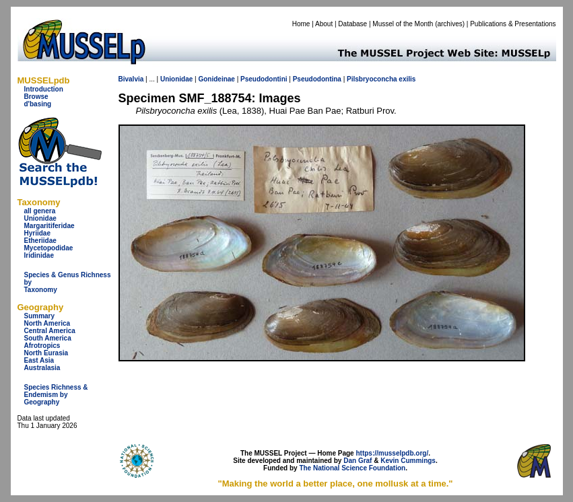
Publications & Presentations (512, 24)
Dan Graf (357, 460)
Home (301, 24)
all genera (40, 211)
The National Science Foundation (352, 468)
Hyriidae (37, 233)
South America (47, 338)
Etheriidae (40, 240)
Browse (36, 96)
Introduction (43, 89)
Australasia (42, 367)
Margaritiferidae (49, 225)
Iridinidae (39, 255)
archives (449, 24)
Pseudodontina (317, 79)
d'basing (38, 104)
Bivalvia (131, 79)
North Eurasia (46, 353)
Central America (49, 330)
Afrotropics (42, 345)
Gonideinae (216, 79)
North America (47, 323)
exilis (407, 79)
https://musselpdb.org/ (392, 453)
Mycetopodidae (48, 248)
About (324, 24)
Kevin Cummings (408, 460)
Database (352, 24)
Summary (39, 316)
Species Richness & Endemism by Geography (56, 395)
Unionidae (40, 218)
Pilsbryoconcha (372, 79)
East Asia (39, 360)
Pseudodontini (263, 79)
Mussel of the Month (402, 24)
